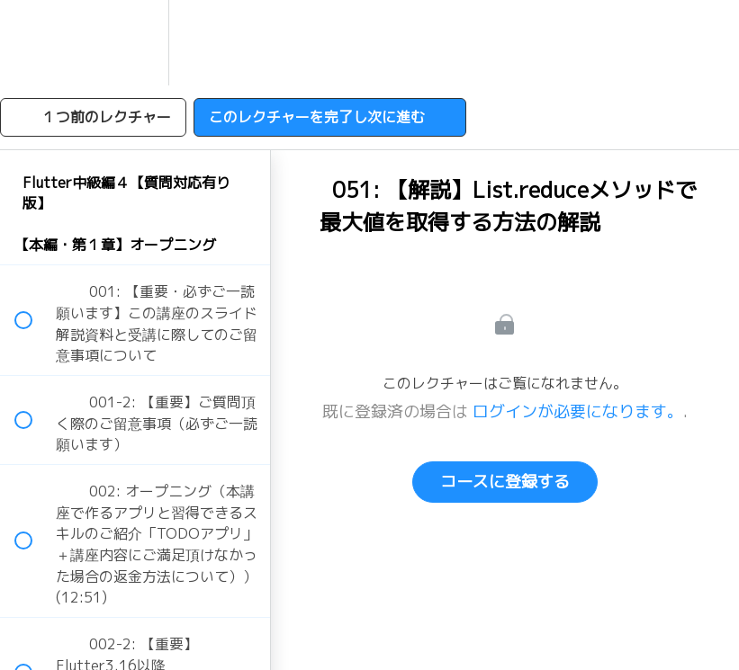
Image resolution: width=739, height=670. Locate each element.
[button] (33, 42)
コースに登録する (505, 481)
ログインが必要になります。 (578, 411)
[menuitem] (135, 42)
